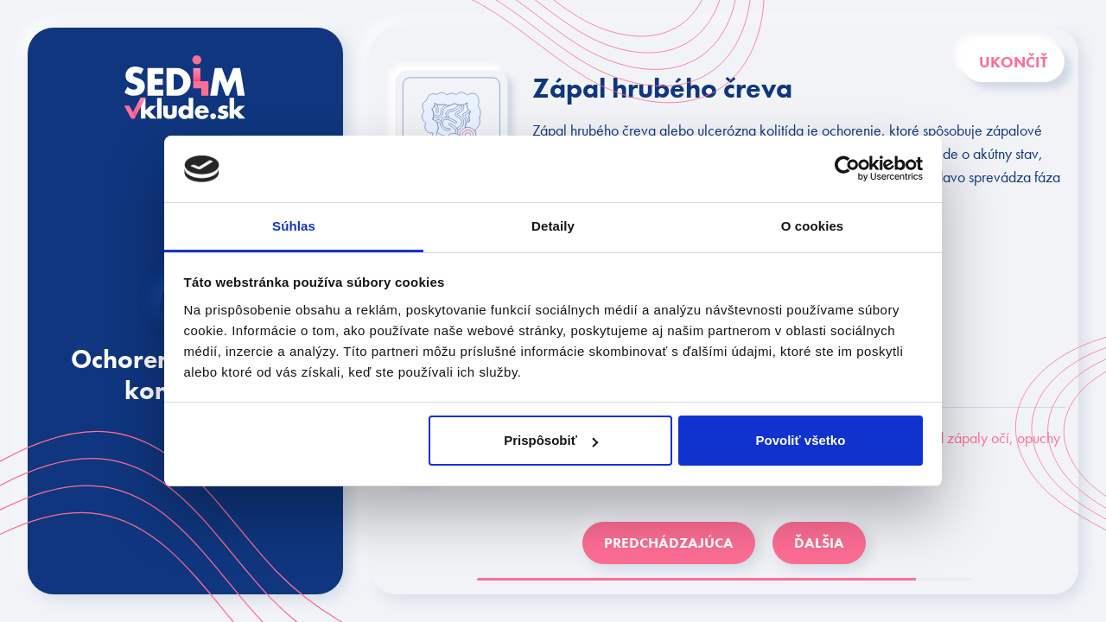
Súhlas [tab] (293, 226)
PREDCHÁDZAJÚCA (669, 542)
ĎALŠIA (819, 542)
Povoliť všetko (800, 440)
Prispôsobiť (551, 440)
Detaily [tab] (553, 226)
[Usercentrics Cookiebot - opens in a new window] (847, 168)
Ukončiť (1013, 62)
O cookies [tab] (812, 226)
